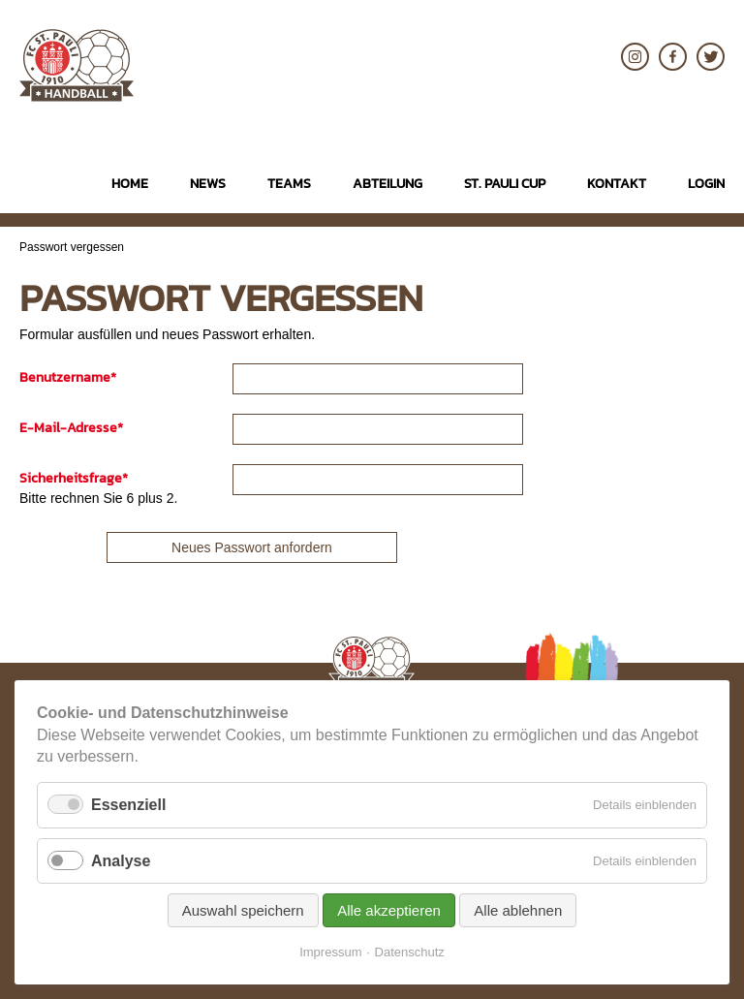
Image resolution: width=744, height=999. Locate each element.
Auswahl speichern (243, 910)
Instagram (635, 57)
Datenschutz (410, 952)
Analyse (120, 861)
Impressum (330, 952)
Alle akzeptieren (389, 910)
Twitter (711, 57)
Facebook (673, 57)
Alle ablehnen (518, 910)
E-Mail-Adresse (71, 428)
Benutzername (67, 377)
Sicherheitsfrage (73, 478)
